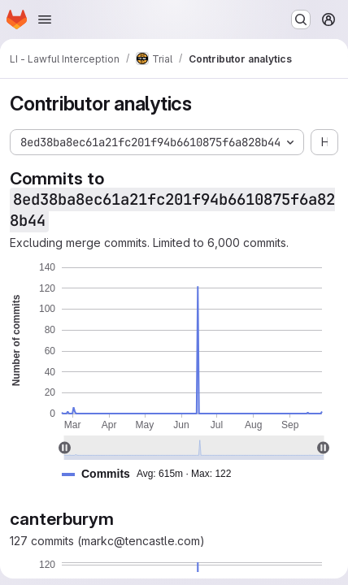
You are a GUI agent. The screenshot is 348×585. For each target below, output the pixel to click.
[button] (153, 474)
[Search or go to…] (301, 19)
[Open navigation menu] (45, 19)
